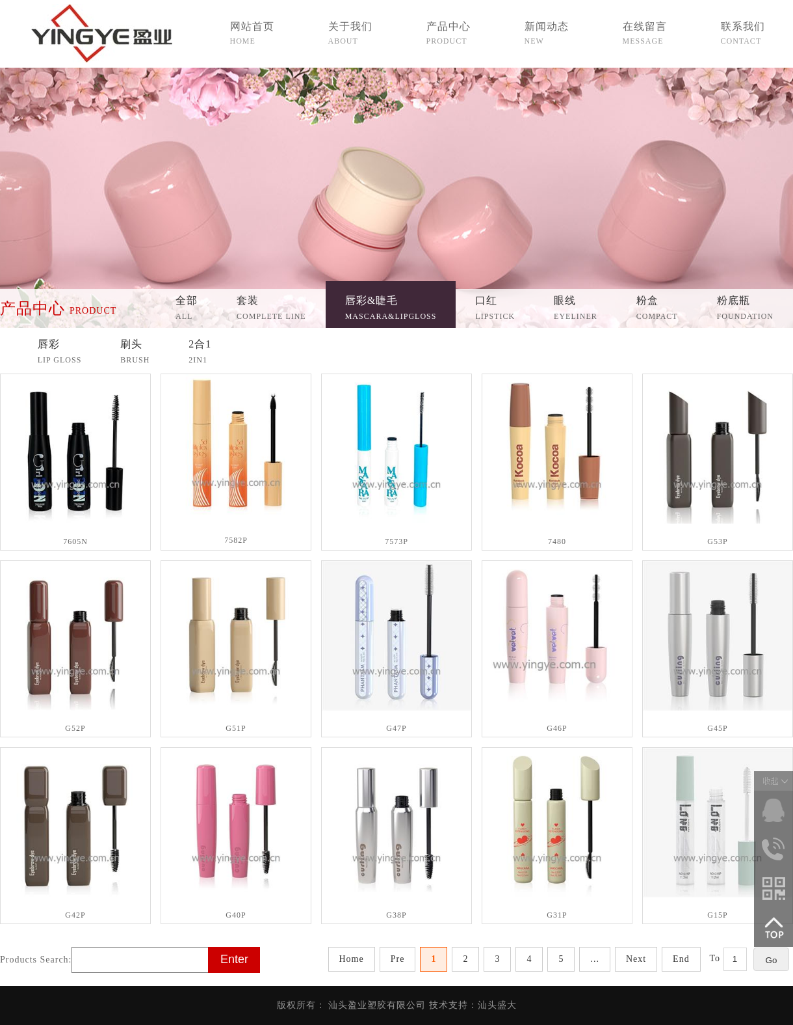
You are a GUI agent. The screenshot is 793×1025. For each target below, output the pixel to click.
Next (636, 959)
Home (351, 959)
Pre (398, 959)
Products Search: (36, 959)
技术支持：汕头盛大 (473, 1005)
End (681, 959)
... (594, 959)
